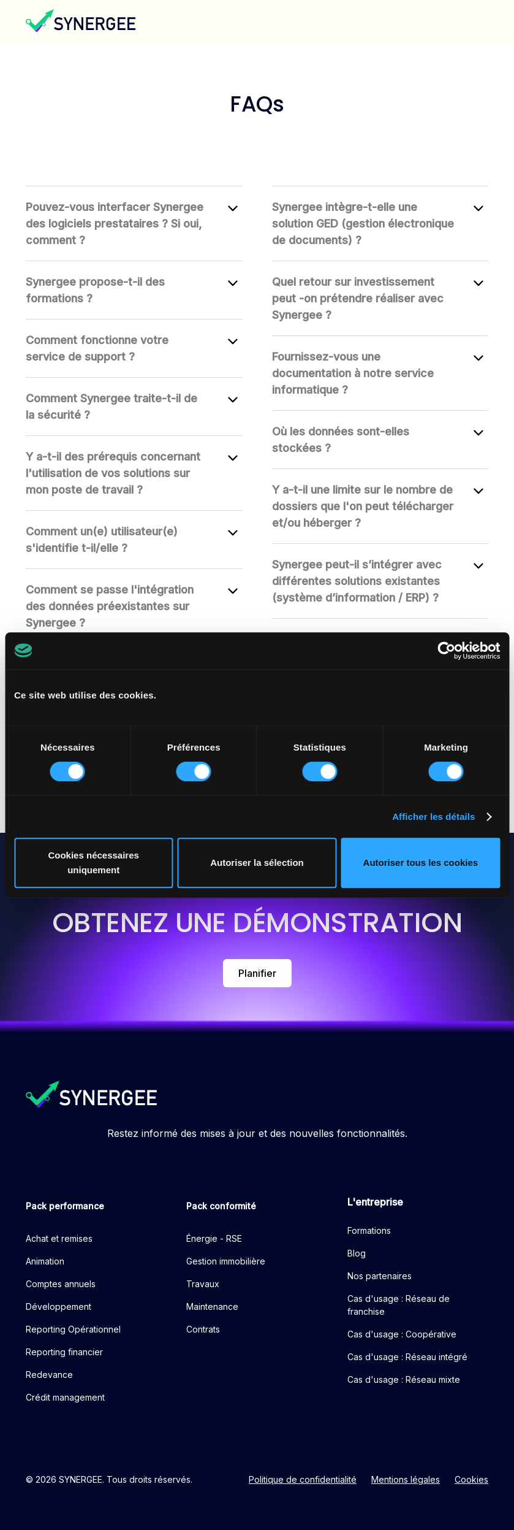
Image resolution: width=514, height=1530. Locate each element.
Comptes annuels (61, 1284)
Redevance (49, 1374)
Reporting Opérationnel (73, 1329)
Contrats (203, 1329)
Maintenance (212, 1306)
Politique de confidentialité (303, 1479)
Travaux (202, 1284)
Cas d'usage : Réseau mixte (403, 1379)
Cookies (471, 1479)
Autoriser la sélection (257, 862)
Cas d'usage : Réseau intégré (407, 1357)
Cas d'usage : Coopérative (401, 1334)
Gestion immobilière (225, 1261)
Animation (45, 1261)
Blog (356, 1253)
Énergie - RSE (214, 1238)
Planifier (257, 973)
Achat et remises (59, 1238)
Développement (58, 1306)
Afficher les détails (433, 816)
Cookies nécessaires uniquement (93, 862)
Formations (369, 1230)
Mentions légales (405, 1479)
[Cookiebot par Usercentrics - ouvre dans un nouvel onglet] (446, 650)
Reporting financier (64, 1352)
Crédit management (65, 1397)
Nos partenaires (379, 1276)
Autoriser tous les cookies (420, 862)
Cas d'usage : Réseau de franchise (398, 1305)
